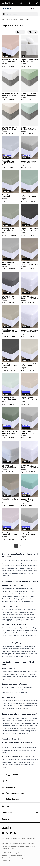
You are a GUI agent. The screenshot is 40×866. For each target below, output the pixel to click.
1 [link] (16, 546)
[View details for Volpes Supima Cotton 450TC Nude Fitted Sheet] (29, 350)
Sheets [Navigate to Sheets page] (21, 19)
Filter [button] (33, 32)
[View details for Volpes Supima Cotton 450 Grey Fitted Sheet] (10, 249)
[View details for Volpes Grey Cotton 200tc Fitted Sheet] (29, 147)
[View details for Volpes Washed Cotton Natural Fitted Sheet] (10, 485)
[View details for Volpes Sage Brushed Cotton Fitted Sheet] (29, 80)
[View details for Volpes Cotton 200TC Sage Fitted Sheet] (10, 418)
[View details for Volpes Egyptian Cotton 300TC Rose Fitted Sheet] (10, 519)
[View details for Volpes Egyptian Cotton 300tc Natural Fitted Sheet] (29, 384)
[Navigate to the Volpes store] (6, 9)
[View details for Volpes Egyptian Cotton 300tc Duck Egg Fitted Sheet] (10, 384)
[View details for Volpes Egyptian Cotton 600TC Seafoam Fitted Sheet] (10, 181)
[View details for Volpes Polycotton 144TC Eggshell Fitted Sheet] (29, 485)
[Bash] (3, 19)
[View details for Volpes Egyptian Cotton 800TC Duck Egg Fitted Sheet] (29, 181)
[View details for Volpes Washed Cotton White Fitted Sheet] (10, 452)
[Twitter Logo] (7, 834)
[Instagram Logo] (3, 834)
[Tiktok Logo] (11, 834)
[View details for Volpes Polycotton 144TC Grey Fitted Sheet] (29, 519)
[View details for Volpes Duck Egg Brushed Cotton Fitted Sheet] (29, 114)
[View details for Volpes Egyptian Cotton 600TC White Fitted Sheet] (29, 283)
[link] (24, 546)
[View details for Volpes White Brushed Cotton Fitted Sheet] (10, 80)
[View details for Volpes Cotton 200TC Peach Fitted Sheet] (10, 46)
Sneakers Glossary (16, 855)
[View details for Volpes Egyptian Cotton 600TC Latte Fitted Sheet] (29, 249)
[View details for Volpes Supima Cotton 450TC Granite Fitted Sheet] (29, 215)
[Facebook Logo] (15, 834)
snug (35, 570)
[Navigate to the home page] (7, 3)
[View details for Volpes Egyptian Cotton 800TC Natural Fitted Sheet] (10, 316)
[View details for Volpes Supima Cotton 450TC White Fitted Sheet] (29, 316)
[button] (21, 3)
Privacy (14, 853)
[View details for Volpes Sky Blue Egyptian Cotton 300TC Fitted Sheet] (10, 147)
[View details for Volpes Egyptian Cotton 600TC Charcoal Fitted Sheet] (10, 283)
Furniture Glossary (16, 858)
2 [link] (20, 546)
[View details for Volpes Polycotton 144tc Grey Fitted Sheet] (29, 418)
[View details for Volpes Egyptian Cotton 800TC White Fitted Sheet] (29, 452)
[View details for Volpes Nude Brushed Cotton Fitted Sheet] (10, 114)
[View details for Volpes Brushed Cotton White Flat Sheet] (29, 46)
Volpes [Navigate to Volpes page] (8, 19)
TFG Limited (6, 853)
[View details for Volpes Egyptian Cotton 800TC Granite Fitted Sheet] (10, 350)
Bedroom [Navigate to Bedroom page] (15, 19)
